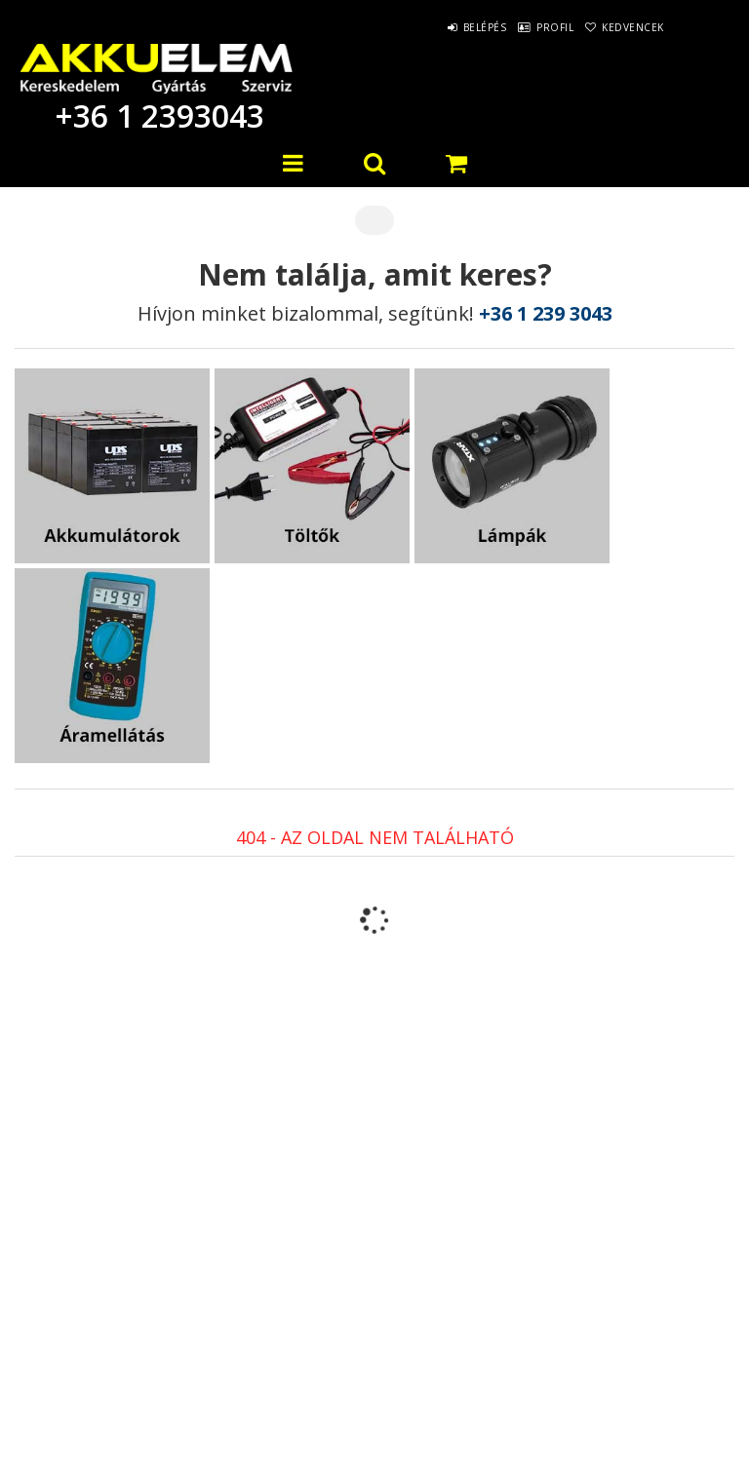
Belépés (439, 27)
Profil (527, 27)
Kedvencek (624, 27)
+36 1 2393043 (156, 115)
